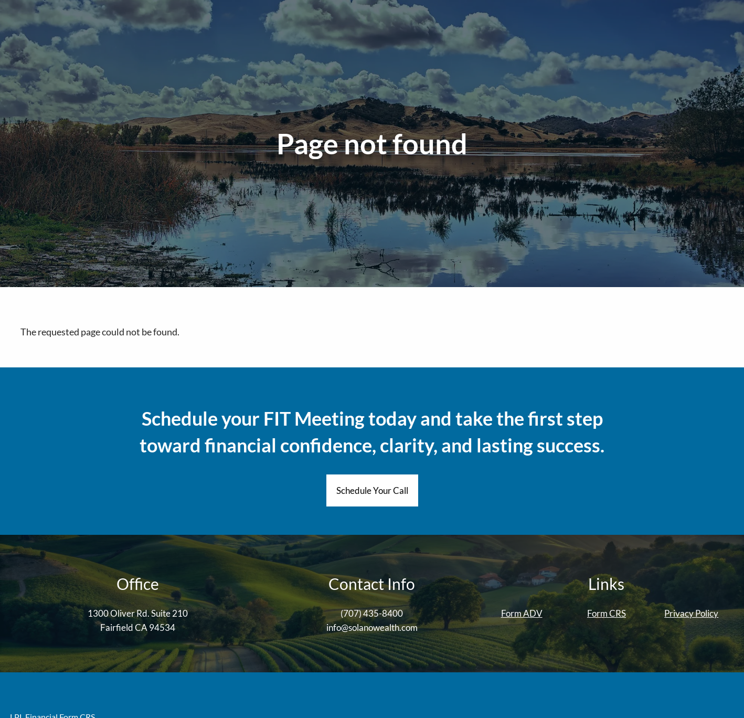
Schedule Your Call (372, 490)
